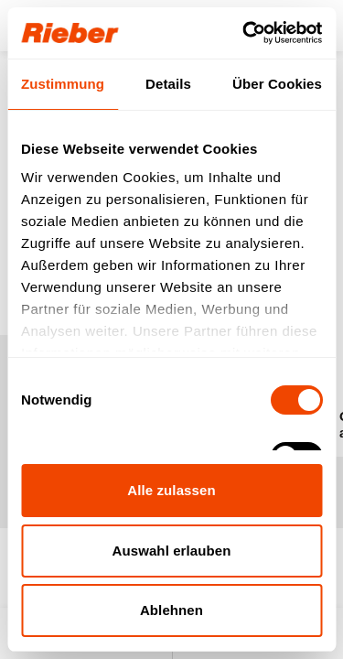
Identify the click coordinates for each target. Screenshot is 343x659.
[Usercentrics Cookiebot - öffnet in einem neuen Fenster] (244, 33)
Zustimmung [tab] (62, 84)
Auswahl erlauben (172, 550)
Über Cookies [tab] (277, 84)
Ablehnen (171, 610)
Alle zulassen (171, 490)
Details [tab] (168, 84)
